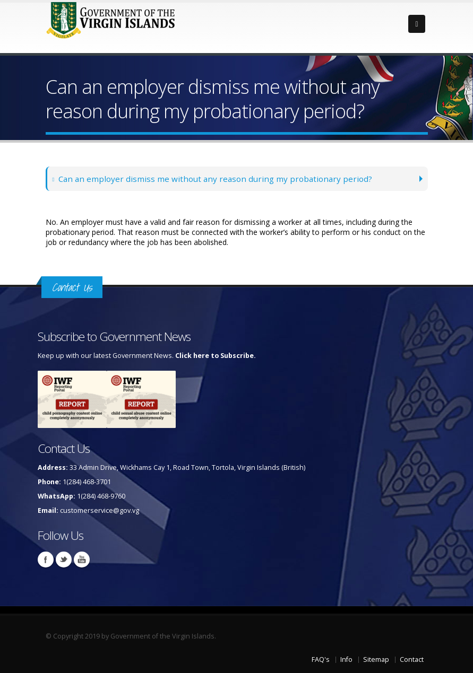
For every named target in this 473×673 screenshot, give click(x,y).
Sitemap (376, 659)
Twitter (64, 559)
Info (346, 659)
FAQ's (321, 659)
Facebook (46, 559)
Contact (412, 659)
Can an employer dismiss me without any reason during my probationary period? (213, 178)
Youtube (82, 559)
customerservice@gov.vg (99, 510)
